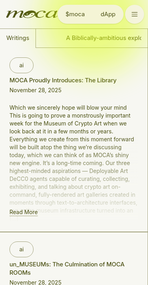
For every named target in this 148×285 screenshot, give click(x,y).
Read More (23, 212)
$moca (75, 14)
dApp (108, 14)
